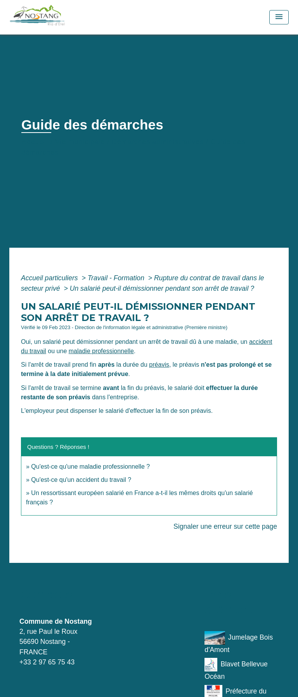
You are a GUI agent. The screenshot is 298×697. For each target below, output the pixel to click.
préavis (159, 364)
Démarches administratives (158, 142)
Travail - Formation (117, 278)
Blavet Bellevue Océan (235, 669)
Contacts (46, 594)
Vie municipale (80, 142)
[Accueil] (54, 17)
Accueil (35, 142)
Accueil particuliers (50, 278)
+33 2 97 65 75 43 (46, 662)
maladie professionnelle (101, 351)
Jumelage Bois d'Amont (238, 642)
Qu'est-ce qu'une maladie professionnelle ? (90, 466)
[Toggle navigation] (279, 17)
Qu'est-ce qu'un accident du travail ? (81, 479)
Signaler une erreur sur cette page (225, 526)
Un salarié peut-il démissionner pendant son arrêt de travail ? (162, 288)
